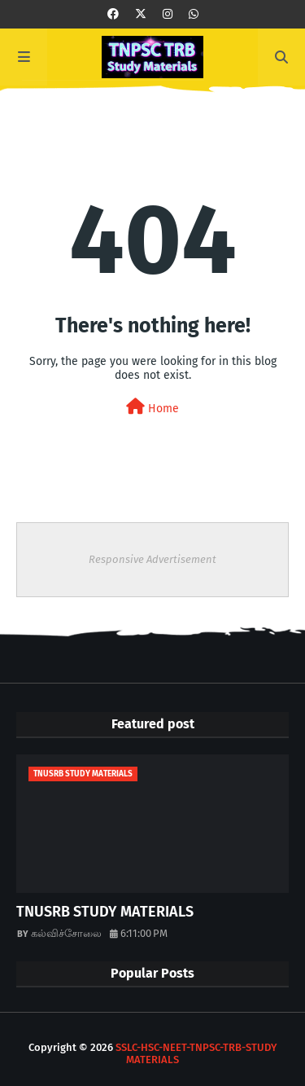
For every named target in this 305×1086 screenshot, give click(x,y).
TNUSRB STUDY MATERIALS (105, 912)
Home (152, 406)
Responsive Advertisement (152, 559)
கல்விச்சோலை (66, 933)
